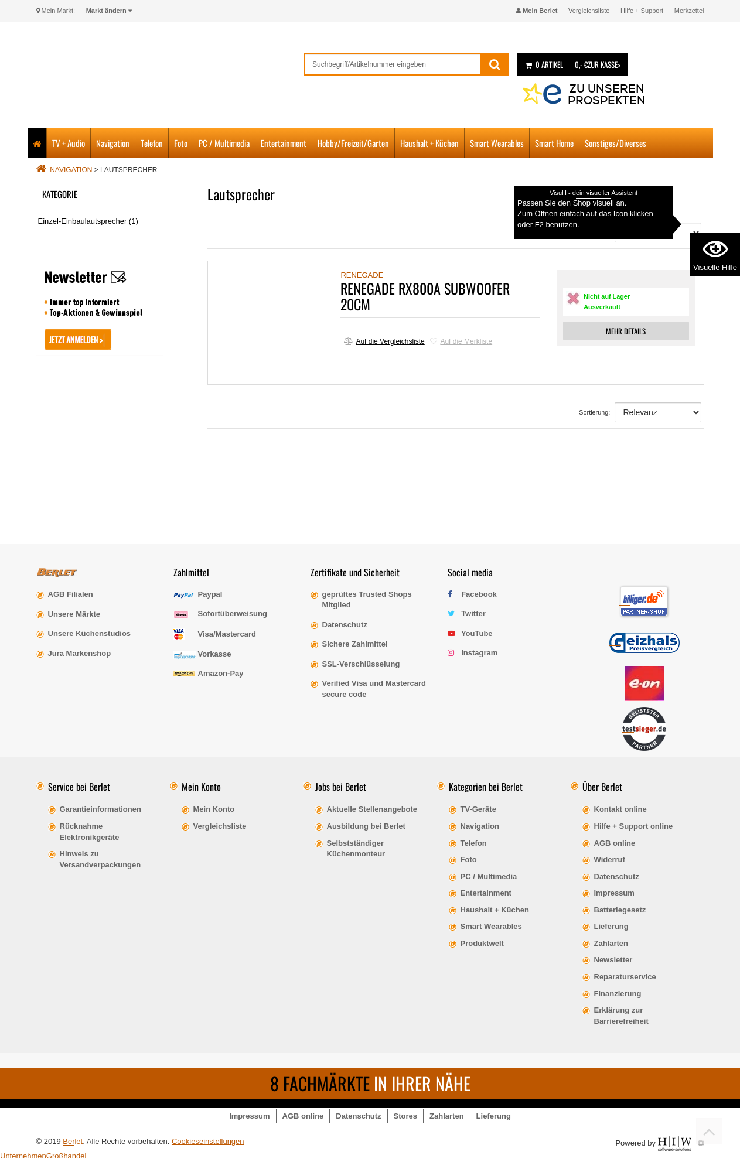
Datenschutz (616, 876)
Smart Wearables (497, 142)
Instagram (479, 652)
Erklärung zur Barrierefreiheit (621, 1016)
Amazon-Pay (221, 673)
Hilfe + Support (641, 10)
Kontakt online (620, 809)
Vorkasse (214, 654)
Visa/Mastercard (227, 634)
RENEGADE (361, 275)
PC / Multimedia (224, 142)
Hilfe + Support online (633, 826)
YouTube (477, 633)
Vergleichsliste (588, 10)
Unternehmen (23, 1155)
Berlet (73, 1141)
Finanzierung (618, 993)
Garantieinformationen (100, 809)
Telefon (152, 142)
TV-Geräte (478, 809)
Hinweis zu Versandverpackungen (100, 859)
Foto (180, 142)
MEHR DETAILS (626, 331)
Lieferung (611, 926)
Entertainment (283, 142)
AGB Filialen (70, 594)
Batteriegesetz (620, 909)
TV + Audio (68, 142)
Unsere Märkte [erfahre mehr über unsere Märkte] (74, 614)
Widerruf (609, 859)
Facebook (479, 594)
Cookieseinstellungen (208, 1141)
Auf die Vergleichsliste (384, 341)
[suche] (393, 64)
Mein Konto (214, 809)
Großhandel (66, 1155)
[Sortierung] (658, 232)
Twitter (473, 613)
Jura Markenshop (79, 653)
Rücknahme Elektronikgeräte (90, 832)
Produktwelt (482, 943)
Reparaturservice (625, 976)
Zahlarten (611, 943)
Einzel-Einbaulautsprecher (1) (88, 221)
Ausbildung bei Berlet (366, 826)
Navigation (112, 142)
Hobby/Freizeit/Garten (353, 142)
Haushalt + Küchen (429, 142)
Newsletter (613, 959)
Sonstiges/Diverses (615, 142)
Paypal (210, 594)
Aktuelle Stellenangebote (372, 809)
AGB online (615, 843)
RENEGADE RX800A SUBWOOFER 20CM (425, 296)
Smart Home (554, 142)
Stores (405, 1116)
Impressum (614, 892)
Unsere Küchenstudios (89, 633)
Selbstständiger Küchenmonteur (356, 849)
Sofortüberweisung (232, 613)
